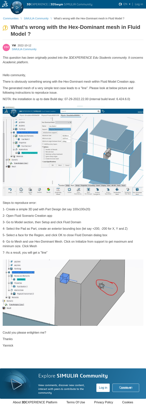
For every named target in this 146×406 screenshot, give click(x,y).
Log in (103, 387)
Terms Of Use (75, 402)
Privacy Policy (103, 402)
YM (14, 45)
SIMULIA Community (24, 49)
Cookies (127, 402)
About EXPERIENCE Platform (35, 402)
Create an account (126, 387)
